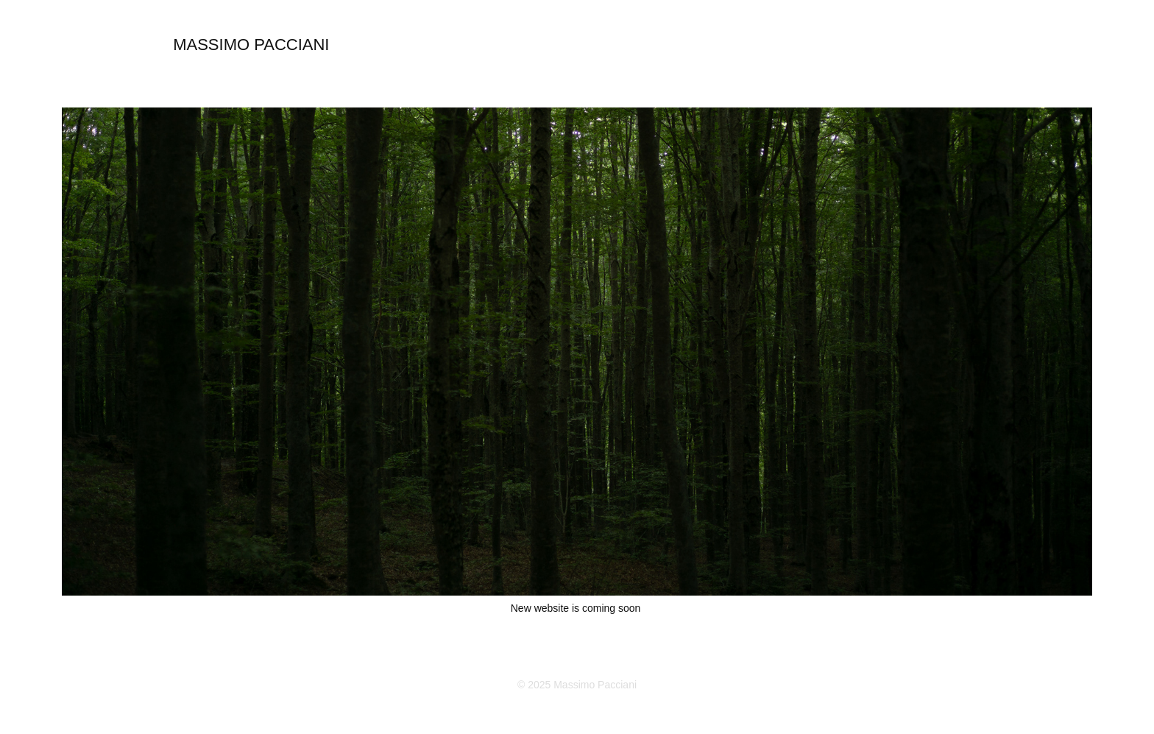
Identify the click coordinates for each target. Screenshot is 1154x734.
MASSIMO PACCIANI (251, 44)
